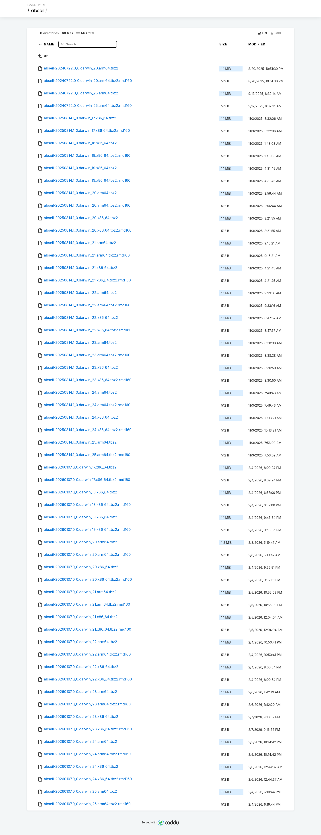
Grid (275, 33)
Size (223, 44)
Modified (256, 44)
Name (49, 44)
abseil (38, 10)
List (262, 33)
